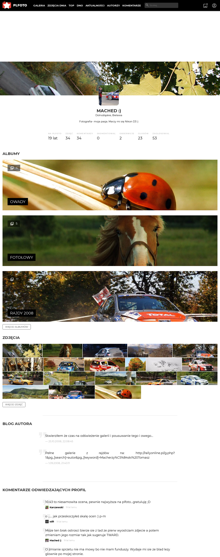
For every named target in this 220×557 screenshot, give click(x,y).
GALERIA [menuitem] (39, 5)
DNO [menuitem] (80, 5)
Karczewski (56, 443)
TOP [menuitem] (71, 5)
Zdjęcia (11, 226)
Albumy (11, 153)
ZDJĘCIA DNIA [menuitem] (56, 5)
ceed (53, 518)
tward (53, 541)
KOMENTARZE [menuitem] (131, 5)
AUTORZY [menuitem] (113, 5)
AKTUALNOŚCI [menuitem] (95, 5)
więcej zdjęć (14, 340)
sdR (52, 457)
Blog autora (17, 359)
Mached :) (109, 110)
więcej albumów (16, 215)
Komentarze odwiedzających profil (44, 425)
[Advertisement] (110, 36)
